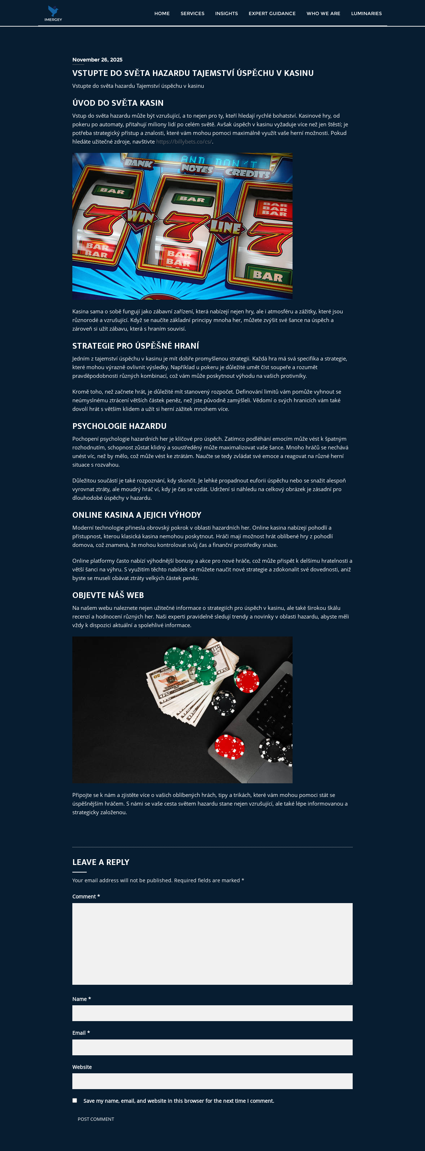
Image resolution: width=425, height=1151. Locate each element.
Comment (86, 896)
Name (81, 999)
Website (82, 1067)
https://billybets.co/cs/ (184, 141)
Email (81, 1032)
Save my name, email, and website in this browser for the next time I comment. (178, 1100)
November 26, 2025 (97, 59)
